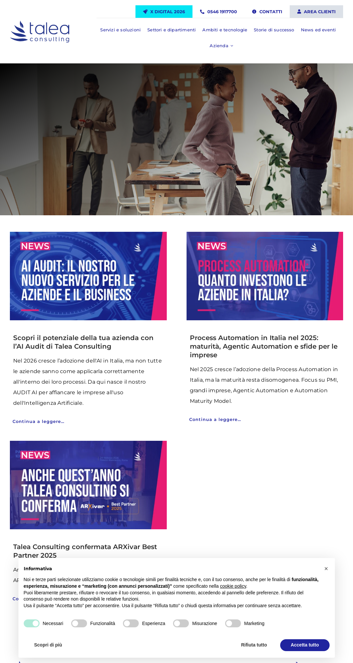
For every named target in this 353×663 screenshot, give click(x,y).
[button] (326, 568)
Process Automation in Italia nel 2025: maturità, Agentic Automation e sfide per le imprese (264, 346)
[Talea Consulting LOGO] (39, 23)
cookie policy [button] (233, 586)
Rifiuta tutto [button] (254, 644)
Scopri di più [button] (48, 644)
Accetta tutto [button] (305, 644)
